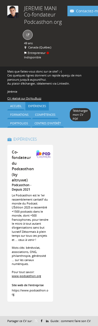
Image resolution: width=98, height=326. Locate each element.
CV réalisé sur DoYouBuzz (24, 98)
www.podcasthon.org (26, 276)
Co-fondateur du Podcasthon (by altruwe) (23, 166)
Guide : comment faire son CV (70, 321)
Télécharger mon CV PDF (80, 115)
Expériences (25, 139)
